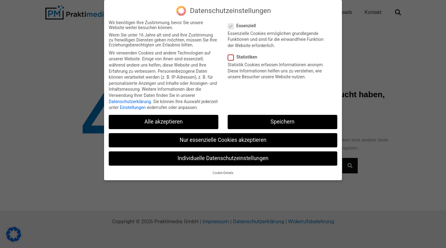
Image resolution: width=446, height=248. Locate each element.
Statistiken (244, 56)
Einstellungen (133, 107)
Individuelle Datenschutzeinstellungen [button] (222, 158)
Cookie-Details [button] (222, 173)
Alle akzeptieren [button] (163, 122)
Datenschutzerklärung (130, 101)
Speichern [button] (282, 122)
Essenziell (244, 25)
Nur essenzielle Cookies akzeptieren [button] (223, 140)
